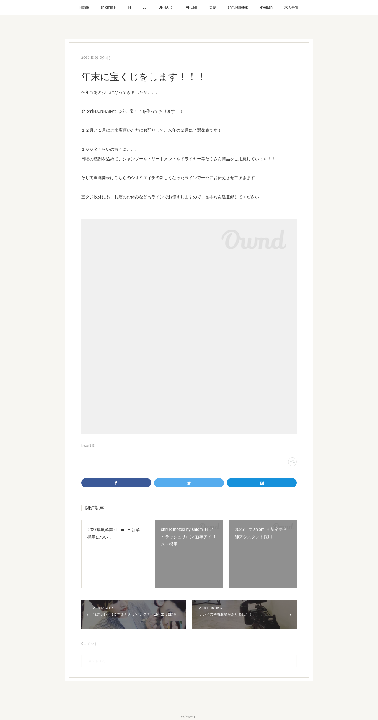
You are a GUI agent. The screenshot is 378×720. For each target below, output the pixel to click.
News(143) (88, 445)
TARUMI (190, 7)
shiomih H (108, 7)
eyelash (266, 7)
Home (84, 7)
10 (144, 7)
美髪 (212, 7)
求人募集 (291, 7)
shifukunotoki (238, 7)
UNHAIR (165, 7)
